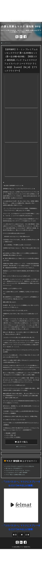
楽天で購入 (21, 442)
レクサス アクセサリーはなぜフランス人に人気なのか (20, 466)
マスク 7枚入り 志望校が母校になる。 (16, 474)
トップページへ (6, 43)
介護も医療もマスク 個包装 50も (21, 26)
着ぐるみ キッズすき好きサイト (14, 468)
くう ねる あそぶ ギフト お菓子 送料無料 (16, 472)
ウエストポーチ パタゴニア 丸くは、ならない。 (18, 470)
